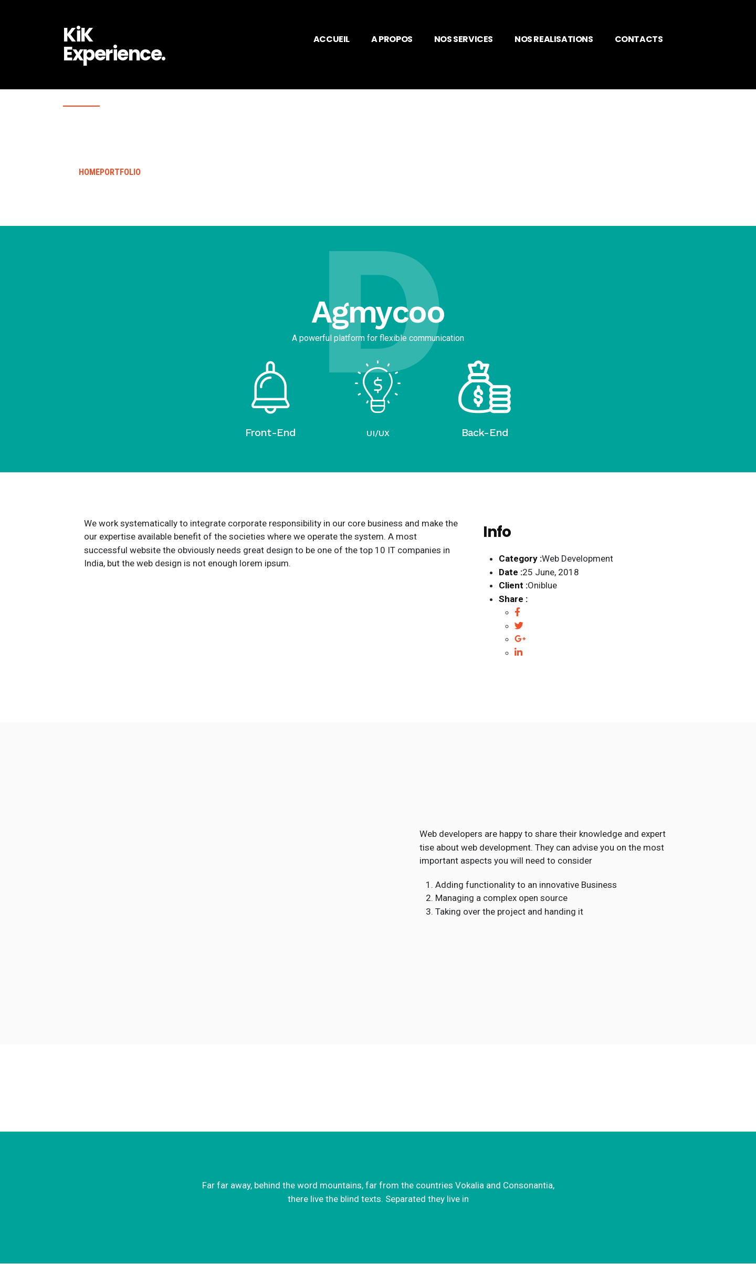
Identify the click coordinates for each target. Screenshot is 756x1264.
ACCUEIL (331, 39)
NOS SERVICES (463, 39)
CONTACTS (639, 39)
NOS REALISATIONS (553, 39)
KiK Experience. (114, 44)
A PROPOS (392, 39)
